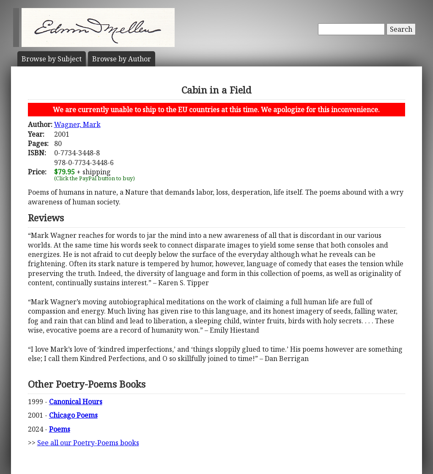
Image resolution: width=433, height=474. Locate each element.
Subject (52, 58)
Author (121, 58)
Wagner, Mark (77, 124)
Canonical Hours (75, 401)
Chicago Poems (73, 415)
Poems (59, 429)
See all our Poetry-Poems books (88, 442)
